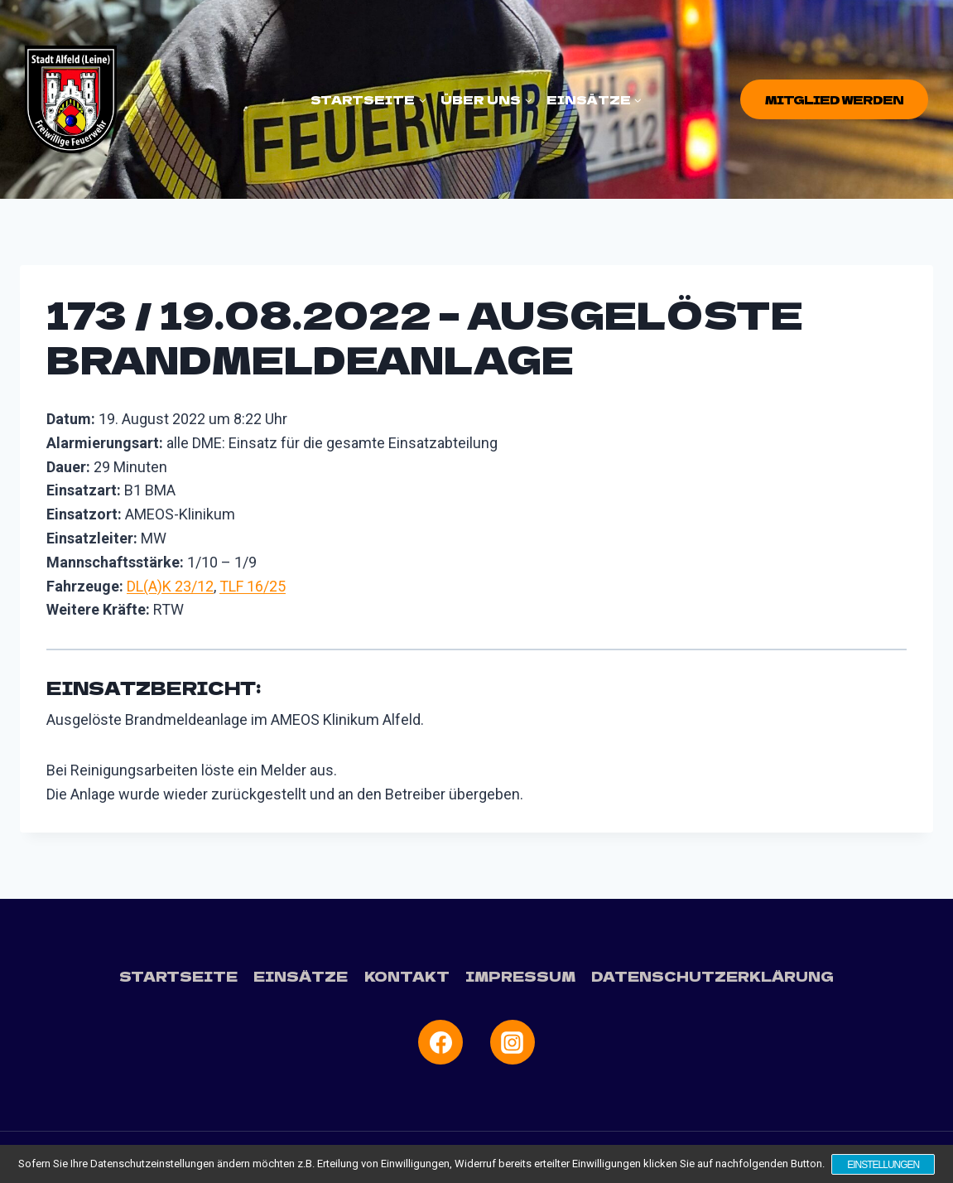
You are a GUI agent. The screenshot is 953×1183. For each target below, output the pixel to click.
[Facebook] (440, 1042)
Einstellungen (884, 1165)
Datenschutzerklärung (712, 976)
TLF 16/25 (252, 586)
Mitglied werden (834, 99)
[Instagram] (512, 1042)
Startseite (179, 976)
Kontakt (407, 976)
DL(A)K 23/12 (170, 586)
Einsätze (301, 976)
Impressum (520, 976)
